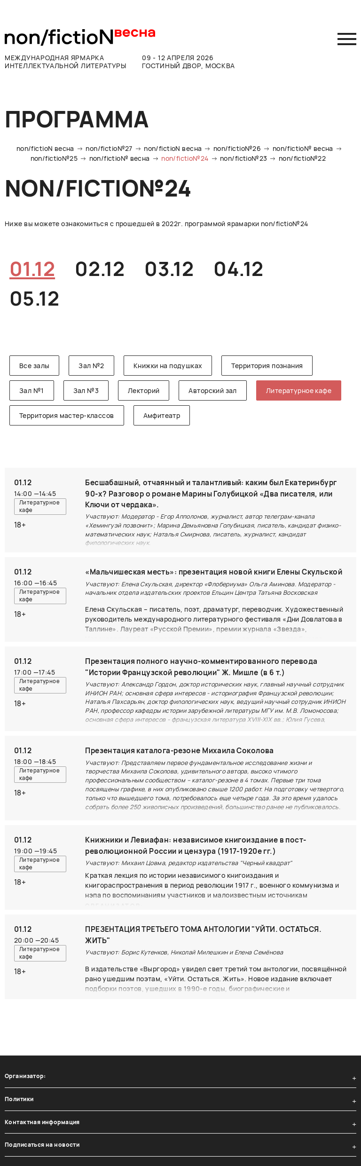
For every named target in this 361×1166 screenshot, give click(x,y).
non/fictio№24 (184, 158)
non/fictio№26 (237, 148)
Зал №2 (91, 365)
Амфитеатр (161, 415)
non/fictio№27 (109, 148)
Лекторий (143, 390)
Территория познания (267, 365)
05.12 (34, 298)
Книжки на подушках (168, 365)
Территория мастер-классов (66, 415)
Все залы (34, 365)
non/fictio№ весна (303, 148)
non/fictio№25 (54, 158)
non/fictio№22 (302, 158)
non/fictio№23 (243, 158)
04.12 (238, 268)
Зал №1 (31, 390)
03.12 (169, 268)
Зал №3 (86, 390)
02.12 (100, 268)
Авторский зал (212, 390)
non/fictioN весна (45, 148)
